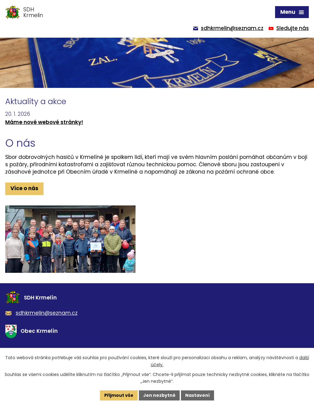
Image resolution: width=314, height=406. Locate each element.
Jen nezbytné (159, 395)
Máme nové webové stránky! (44, 122)
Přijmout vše (118, 395)
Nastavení (197, 395)
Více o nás (24, 188)
